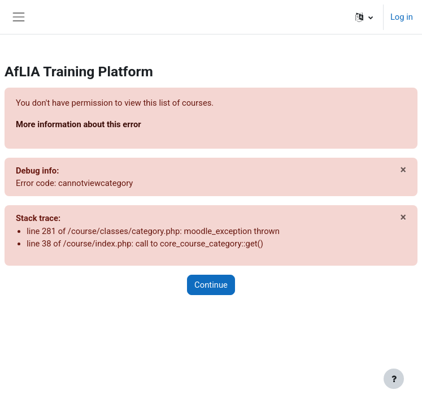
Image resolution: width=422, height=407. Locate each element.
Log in (401, 17)
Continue (211, 285)
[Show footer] (394, 379)
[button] (364, 17)
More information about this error (78, 124)
